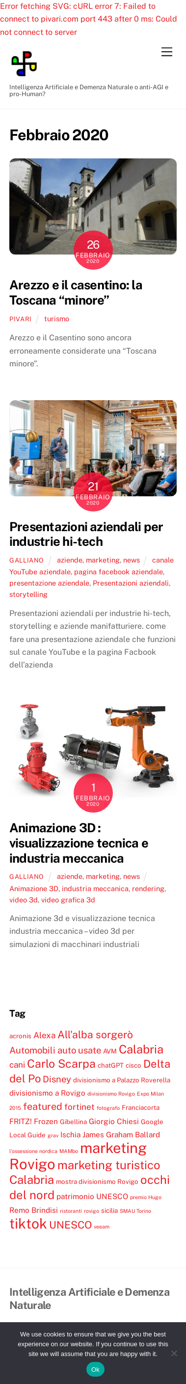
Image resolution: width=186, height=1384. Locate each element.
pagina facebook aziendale (118, 571)
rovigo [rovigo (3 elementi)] (91, 1211)
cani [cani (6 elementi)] (17, 1065)
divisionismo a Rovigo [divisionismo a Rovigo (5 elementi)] (47, 1092)
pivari (20, 319)
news (131, 560)
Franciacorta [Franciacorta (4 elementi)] (140, 1107)
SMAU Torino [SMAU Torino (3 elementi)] (135, 1211)
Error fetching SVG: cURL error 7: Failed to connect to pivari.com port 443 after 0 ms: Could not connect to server (88, 19)
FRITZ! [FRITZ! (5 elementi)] (20, 1121)
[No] (174, 1353)
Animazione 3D (33, 888)
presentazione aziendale (49, 583)
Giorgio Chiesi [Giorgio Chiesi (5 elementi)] (114, 1121)
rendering (148, 888)
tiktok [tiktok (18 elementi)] (28, 1223)
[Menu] (167, 52)
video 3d (23, 900)
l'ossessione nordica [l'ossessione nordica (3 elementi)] (33, 1151)
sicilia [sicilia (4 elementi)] (109, 1210)
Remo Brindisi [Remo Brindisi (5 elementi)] (33, 1209)
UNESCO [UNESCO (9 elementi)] (70, 1225)
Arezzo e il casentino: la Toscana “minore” (75, 293)
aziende (69, 560)
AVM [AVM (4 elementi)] (110, 1051)
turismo (56, 318)
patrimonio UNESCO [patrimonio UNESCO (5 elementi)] (92, 1196)
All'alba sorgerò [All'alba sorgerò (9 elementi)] (95, 1034)
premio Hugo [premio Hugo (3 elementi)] (145, 1197)
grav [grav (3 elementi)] (53, 1135)
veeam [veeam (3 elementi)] (101, 1227)
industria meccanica (95, 888)
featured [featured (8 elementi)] (42, 1106)
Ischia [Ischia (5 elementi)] (70, 1134)
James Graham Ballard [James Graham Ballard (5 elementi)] (121, 1134)
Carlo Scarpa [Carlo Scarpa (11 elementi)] (61, 1063)
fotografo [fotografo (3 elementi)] (108, 1108)
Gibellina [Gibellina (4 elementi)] (73, 1122)
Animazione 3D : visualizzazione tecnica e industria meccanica (78, 842)
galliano (26, 560)
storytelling (28, 594)
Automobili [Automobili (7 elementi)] (32, 1050)
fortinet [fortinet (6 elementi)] (79, 1107)
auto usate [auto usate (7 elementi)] (79, 1050)
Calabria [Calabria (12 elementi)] (141, 1049)
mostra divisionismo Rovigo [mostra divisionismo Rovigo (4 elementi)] (97, 1181)
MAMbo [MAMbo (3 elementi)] (68, 1151)
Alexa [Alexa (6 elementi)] (44, 1035)
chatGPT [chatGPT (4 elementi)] (111, 1065)
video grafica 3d (68, 900)
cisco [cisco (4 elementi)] (133, 1065)
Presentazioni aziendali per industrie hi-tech (86, 534)
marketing (103, 560)
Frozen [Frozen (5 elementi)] (46, 1121)
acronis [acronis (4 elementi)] (20, 1036)
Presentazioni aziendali (131, 583)
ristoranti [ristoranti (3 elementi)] (71, 1211)
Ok (95, 1369)
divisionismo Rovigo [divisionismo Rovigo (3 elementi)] (111, 1094)
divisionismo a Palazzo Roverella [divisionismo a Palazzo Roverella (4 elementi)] (121, 1080)
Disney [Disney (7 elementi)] (57, 1079)
